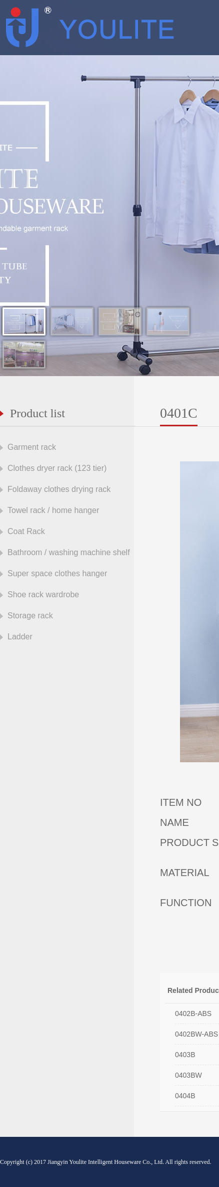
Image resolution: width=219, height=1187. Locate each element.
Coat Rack (26, 531)
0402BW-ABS (196, 1034)
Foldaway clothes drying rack (59, 489)
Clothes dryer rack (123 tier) (57, 468)
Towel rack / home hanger (53, 510)
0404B (185, 1096)
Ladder (20, 636)
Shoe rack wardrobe (43, 594)
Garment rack (32, 447)
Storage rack (30, 615)
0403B (185, 1055)
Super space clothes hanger (57, 573)
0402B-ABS (193, 1013)
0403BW (188, 1075)
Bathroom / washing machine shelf (69, 552)
